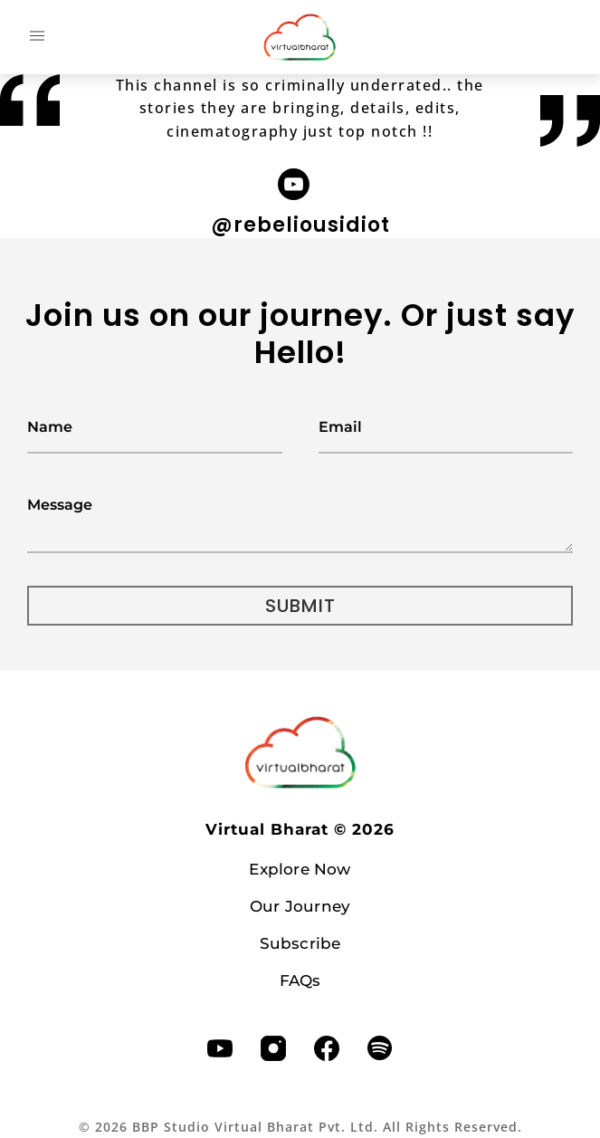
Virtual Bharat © (300, 829)
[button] (37, 37)
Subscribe (300, 943)
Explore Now (299, 869)
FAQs (300, 980)
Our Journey (300, 906)
